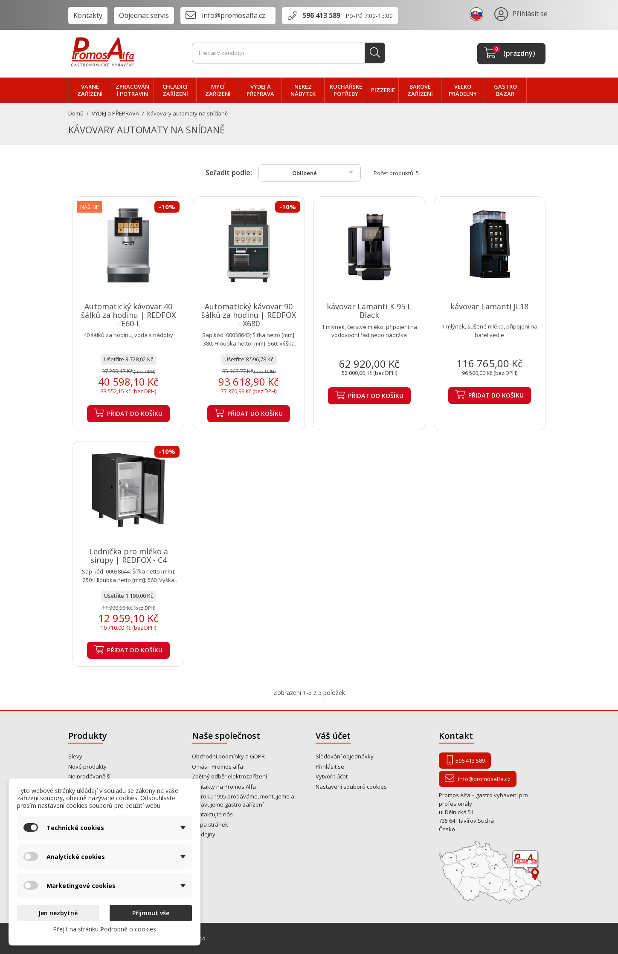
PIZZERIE (383, 90)
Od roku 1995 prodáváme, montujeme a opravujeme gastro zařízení (243, 800)
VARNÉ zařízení (90, 90)
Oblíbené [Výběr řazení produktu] (324, 172)
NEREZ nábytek (303, 90)
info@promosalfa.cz (233, 15)
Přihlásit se (330, 766)
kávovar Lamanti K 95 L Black (369, 310)
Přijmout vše (150, 913)
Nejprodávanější (89, 776)
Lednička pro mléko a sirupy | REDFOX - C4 (128, 555)
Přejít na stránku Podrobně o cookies (104, 929)
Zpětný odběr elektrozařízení (229, 776)
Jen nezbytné (58, 913)
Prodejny (203, 834)
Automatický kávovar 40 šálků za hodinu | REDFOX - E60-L (128, 315)
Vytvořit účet (332, 776)
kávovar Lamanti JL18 (489, 306)
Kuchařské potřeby (346, 90)
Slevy (75, 756)
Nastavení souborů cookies (351, 786)
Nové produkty (87, 766)
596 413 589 (321, 15)
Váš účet (333, 735)
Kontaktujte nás (212, 814)
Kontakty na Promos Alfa (224, 786)
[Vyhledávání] (288, 53)
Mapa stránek (210, 824)
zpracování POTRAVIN (132, 90)
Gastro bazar (505, 90)
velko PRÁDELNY (463, 90)
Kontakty (87, 15)
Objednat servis (144, 15)
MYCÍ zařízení (218, 90)
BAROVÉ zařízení (420, 90)
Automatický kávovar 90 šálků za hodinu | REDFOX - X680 (248, 315)
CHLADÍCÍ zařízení (175, 90)
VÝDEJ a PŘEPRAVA (260, 90)
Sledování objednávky (345, 756)
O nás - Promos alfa (217, 766)
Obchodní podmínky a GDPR (228, 756)
